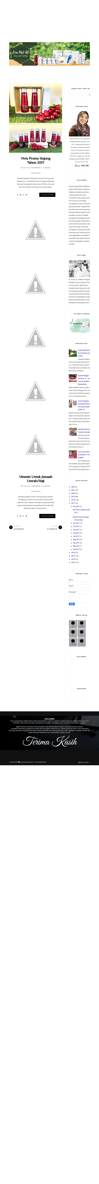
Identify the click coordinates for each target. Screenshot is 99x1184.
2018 (73, 500)
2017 (73, 503)
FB (73, 624)
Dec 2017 (76, 506)
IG (73, 633)
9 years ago (26, 167)
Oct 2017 (76, 526)
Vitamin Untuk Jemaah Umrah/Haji (35, 479)
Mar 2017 (76, 546)
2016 (73, 553)
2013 (73, 562)
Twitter (82, 624)
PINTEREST (73, 642)
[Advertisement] (36, 15)
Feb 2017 (76, 549)
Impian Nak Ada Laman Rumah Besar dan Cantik (86, 353)
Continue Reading (47, 195)
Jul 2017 (76, 536)
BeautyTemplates (28, 762)
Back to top (84, 762)
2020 (73, 493)
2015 (73, 556)
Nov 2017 (76, 523)
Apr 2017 (76, 543)
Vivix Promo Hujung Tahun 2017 (35, 160)
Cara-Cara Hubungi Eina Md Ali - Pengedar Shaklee (86, 454)
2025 (73, 487)
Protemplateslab (40, 762)
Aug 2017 (76, 533)
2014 (73, 559)
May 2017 (76, 539)
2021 (73, 490)
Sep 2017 (76, 530)
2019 (73, 496)
